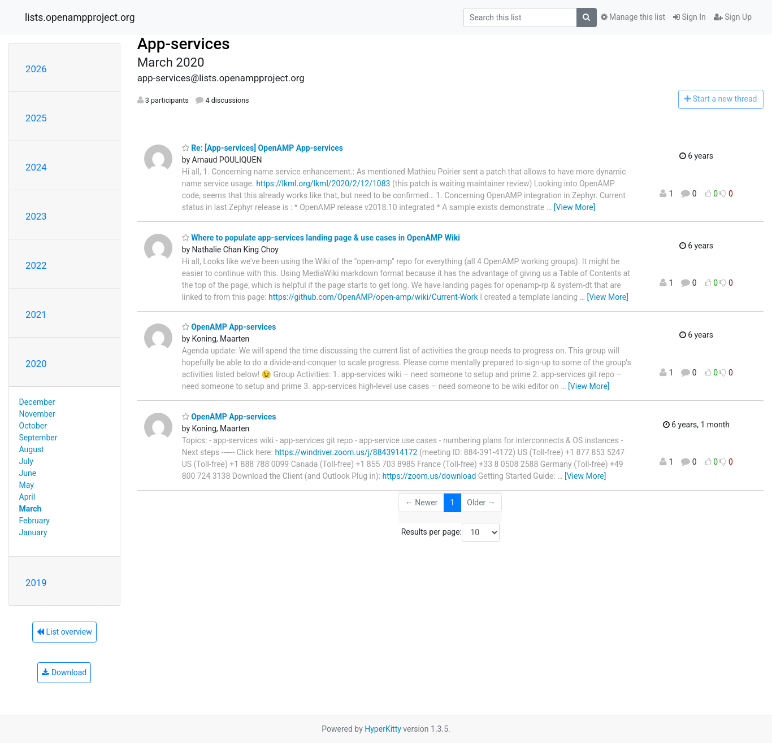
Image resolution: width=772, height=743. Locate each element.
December (37, 402)
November (37, 413)
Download (64, 672)
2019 (36, 582)
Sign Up (733, 16)
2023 (36, 216)
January (33, 532)
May (26, 484)
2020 (36, 363)
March (30, 508)
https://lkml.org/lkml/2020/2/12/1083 (323, 183)
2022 (36, 265)
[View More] (574, 207)
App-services (183, 43)
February (34, 520)
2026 (36, 69)
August (31, 449)
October (33, 425)
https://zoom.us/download (429, 475)
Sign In (689, 16)
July (26, 461)
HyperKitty (383, 728)
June (28, 473)
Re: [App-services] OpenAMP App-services (262, 147)
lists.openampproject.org (80, 17)
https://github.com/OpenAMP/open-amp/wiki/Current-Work (373, 296)
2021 (36, 314)
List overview (64, 631)
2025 (36, 118)
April (27, 496)
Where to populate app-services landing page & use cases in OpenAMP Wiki (321, 237)
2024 (36, 167)
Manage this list (633, 16)
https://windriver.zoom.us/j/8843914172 (346, 452)
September (38, 437)
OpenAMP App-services (229, 326)
